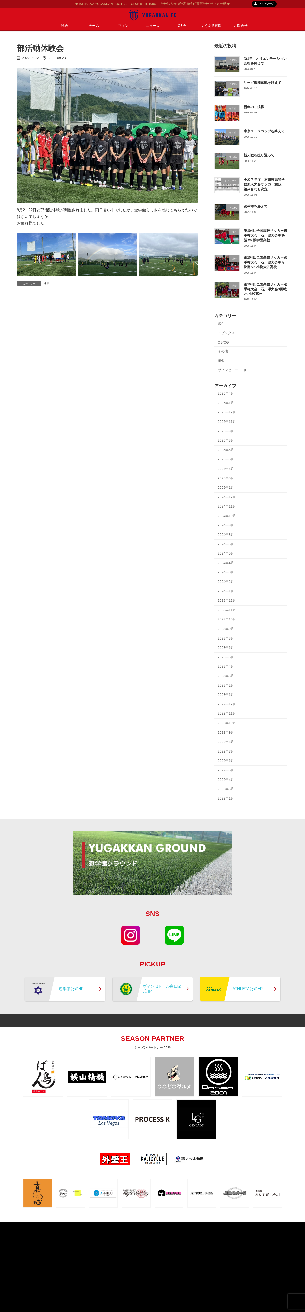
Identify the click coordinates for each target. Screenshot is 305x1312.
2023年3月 (226, 676)
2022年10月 (227, 723)
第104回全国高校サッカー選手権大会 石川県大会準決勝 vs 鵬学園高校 (265, 235)
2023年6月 (226, 648)
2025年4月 (226, 469)
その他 (223, 351)
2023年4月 (226, 666)
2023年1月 (226, 695)
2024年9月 (226, 525)
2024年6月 (226, 544)
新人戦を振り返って (259, 155)
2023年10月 (227, 619)
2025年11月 (227, 422)
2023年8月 (226, 638)
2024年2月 (226, 582)
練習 (47, 283)
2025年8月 (226, 440)
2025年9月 (226, 431)
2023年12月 (227, 600)
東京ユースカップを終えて (264, 131)
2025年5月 (226, 459)
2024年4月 (226, 563)
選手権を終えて (256, 206)
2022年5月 (226, 770)
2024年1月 (226, 591)
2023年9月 (226, 629)
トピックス (226, 333)
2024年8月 (226, 535)
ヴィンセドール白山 (233, 370)
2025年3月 (226, 478)
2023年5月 (226, 657)
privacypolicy (143, 1226)
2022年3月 (226, 789)
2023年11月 (227, 610)
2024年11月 (227, 506)
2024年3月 (226, 572)
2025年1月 (226, 487)
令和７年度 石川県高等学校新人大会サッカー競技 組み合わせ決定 (264, 184)
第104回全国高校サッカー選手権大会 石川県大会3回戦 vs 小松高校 (265, 289)
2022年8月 (226, 742)
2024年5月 (226, 553)
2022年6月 (226, 761)
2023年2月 (226, 685)
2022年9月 (226, 732)
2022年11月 (227, 713)
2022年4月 (226, 780)
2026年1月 (226, 403)
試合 (221, 323)
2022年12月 (227, 704)
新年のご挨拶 (254, 107)
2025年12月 (227, 412)
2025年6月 (226, 450)
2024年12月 (227, 497)
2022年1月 (226, 798)
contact (165, 1226)
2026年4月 (226, 393)
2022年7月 (226, 751)
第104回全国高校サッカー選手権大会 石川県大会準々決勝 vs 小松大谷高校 (265, 262)
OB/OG (223, 342)
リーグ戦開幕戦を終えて (262, 83)
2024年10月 (227, 516)
